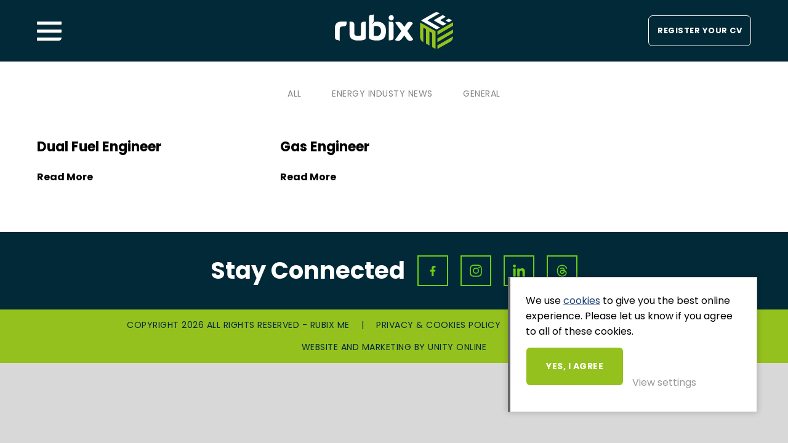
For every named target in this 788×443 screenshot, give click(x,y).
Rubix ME (394, 30)
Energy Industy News (382, 93)
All (294, 93)
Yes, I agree (574, 366)
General (482, 93)
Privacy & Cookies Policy (438, 325)
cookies (581, 300)
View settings (664, 382)
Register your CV (699, 30)
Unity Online (457, 347)
